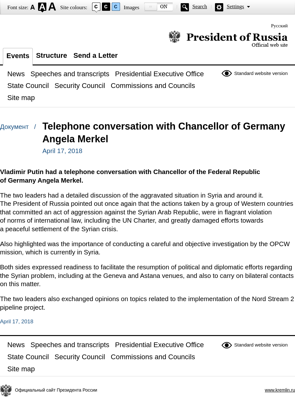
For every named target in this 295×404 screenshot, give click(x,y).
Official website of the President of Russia (228, 39)
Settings (235, 6)
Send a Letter (95, 55)
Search (199, 6)
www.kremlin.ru (280, 390)
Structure (51, 55)
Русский (279, 25)
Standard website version (261, 73)
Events (17, 56)
